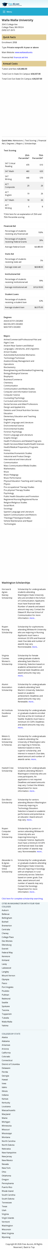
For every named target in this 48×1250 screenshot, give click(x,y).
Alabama (6, 1041)
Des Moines (7, 941)
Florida (5, 1072)
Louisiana (6, 1106)
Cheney (5, 933)
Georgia (5, 1075)
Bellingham (7, 918)
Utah (4, 1210)
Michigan (6, 1122)
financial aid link (21, 57)
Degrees (10, 143)
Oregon (5, 1179)
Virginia (5, 1214)
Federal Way (7, 952)
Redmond (6, 998)
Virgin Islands (8, 1218)
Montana (6, 1137)
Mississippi (7, 1133)
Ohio (4, 1171)
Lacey (4, 964)
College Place (8, 937)
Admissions (18, 140)
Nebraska (6, 1148)
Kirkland (5, 960)
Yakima (5, 1025)
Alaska (5, 1037)
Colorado (6, 1056)
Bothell (5, 921)
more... (32, 618)
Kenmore (6, 956)
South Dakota (8, 1198)
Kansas (5, 1098)
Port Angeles (7, 987)
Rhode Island (7, 1191)
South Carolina (8, 1195)
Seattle (5, 1002)
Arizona (5, 1049)
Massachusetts (8, 1110)
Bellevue (5, 914)
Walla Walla (7, 1021)
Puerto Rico (7, 1187)
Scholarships (30, 143)
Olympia (5, 979)
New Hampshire (9, 1152)
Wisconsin (6, 1229)
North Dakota (8, 1145)
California (6, 1052)
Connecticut (7, 1060)
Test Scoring (30, 140)
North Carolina (8, 1141)
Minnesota (6, 1125)
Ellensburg (6, 945)
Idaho (4, 1087)
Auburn (5, 910)
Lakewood (6, 968)
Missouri (6, 1129)
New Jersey (7, 1156)
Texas (4, 1206)
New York (6, 1168)
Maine (4, 1118)
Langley (5, 971)
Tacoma (5, 1010)
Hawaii (5, 1079)
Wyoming (6, 1237)
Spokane (6, 1006)
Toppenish (7, 1014)
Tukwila (5, 1018)
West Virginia (8, 1233)
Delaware (6, 1068)
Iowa (4, 1083)
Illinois (5, 1091)
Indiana (5, 1095)
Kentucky (6, 1102)
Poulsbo (5, 991)
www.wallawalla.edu (23, 52)
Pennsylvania (8, 1183)
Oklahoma (6, 1175)
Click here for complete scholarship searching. (22, 898)
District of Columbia (11, 1064)
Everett (5, 948)
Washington (7, 1225)
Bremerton (7, 925)
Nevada (5, 1164)
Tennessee (7, 1202)
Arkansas (6, 1045)
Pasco (4, 983)
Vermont (6, 1221)
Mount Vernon (8, 975)
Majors (19, 143)
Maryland (6, 1114)
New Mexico (7, 1160)
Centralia (6, 929)
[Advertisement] (24, 109)
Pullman (5, 994)
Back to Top (29, 1247)
